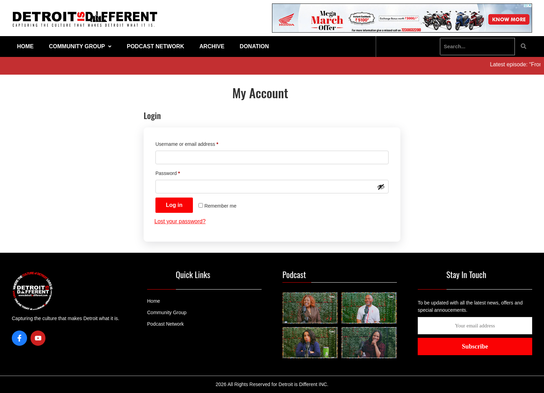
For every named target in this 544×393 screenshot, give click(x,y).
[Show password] (381, 187)
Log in (174, 205)
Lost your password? (180, 221)
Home (25, 46)
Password (177, 172)
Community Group (80, 46)
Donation (254, 46)
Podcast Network (155, 46)
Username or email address (196, 143)
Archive (211, 46)
